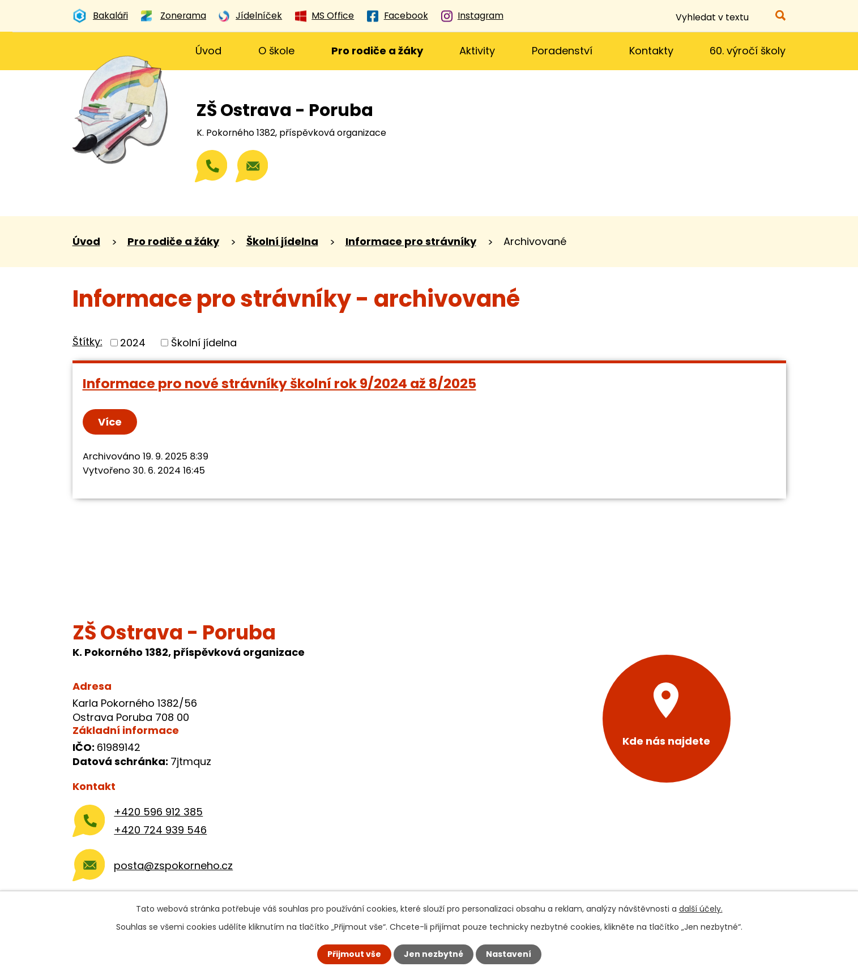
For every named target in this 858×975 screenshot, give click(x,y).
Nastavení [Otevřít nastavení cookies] (508, 954)
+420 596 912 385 (158, 812)
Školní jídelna (282, 241)
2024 (133, 343)
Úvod (208, 51)
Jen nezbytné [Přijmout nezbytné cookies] (433, 954)
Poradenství (562, 51)
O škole (276, 51)
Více (110, 422)
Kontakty (651, 51)
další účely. (701, 908)
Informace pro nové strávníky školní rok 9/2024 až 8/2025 (279, 383)
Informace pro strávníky (410, 241)
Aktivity (477, 51)
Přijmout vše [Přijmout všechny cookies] (354, 954)
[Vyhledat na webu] (730, 17)
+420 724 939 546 (160, 830)
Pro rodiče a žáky (377, 51)
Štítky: (87, 341)
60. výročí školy (748, 51)
